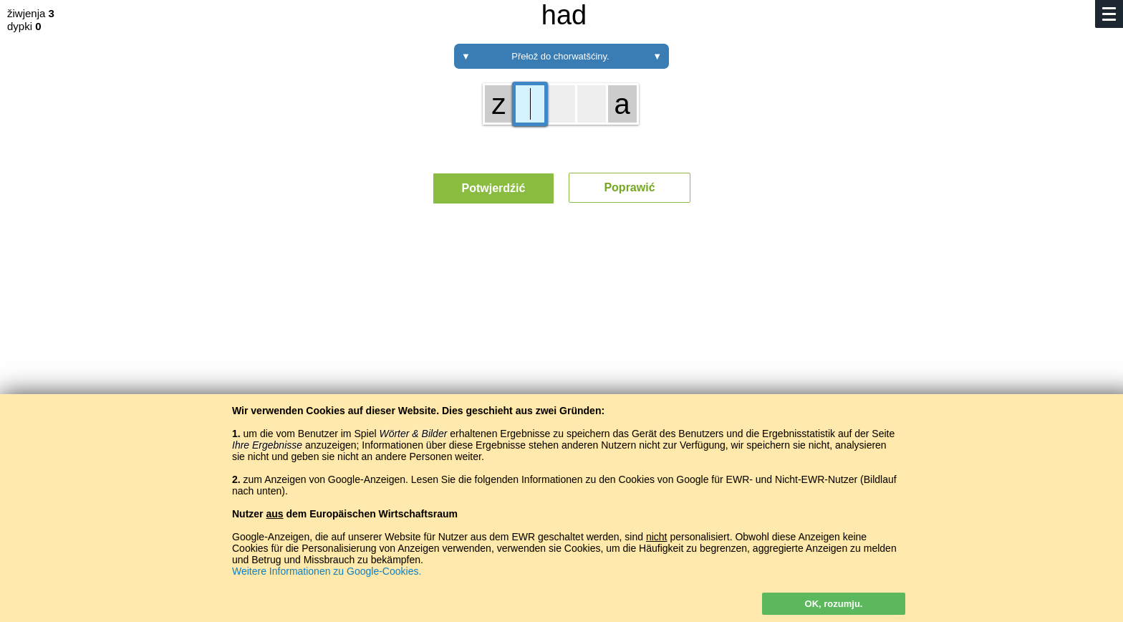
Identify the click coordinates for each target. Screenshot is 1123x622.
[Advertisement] (561, 347)
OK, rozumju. (834, 603)
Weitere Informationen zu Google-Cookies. (326, 571)
